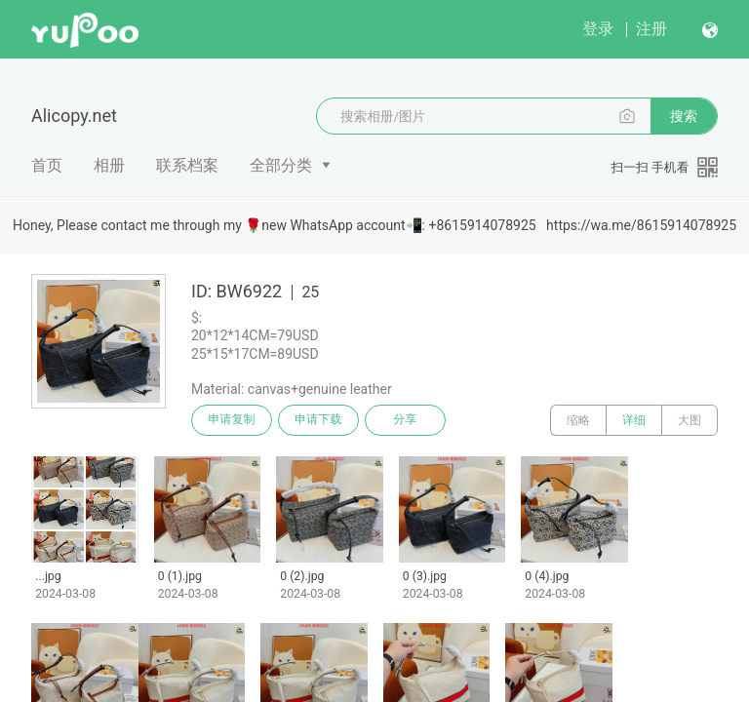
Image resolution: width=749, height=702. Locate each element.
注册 (651, 29)
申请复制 (232, 420)
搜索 (683, 116)
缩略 (578, 420)
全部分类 (281, 165)
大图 (689, 420)
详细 (634, 420)
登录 (597, 29)
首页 (46, 165)
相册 (109, 165)
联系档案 (187, 165)
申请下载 (319, 420)
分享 (407, 420)
